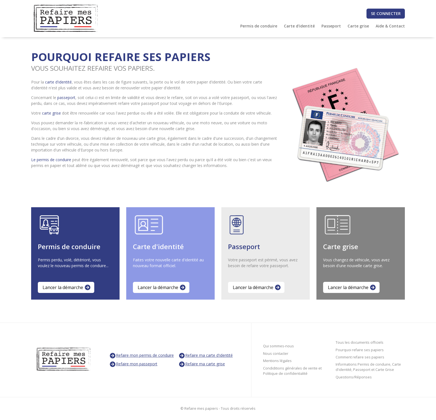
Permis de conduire (258, 26)
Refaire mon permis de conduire (141, 355)
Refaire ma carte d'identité (206, 355)
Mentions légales (277, 360)
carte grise (51, 113)
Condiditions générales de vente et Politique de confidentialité (292, 371)
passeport (66, 97)
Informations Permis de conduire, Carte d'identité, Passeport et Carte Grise (368, 367)
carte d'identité (58, 82)
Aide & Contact (390, 26)
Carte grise (358, 26)
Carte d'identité (299, 26)
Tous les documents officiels (359, 342)
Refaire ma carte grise (202, 364)
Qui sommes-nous (278, 346)
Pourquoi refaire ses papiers (360, 350)
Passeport (331, 26)
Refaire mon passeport (133, 364)
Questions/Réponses (354, 377)
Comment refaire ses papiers (360, 357)
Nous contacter (275, 353)
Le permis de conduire (51, 159)
